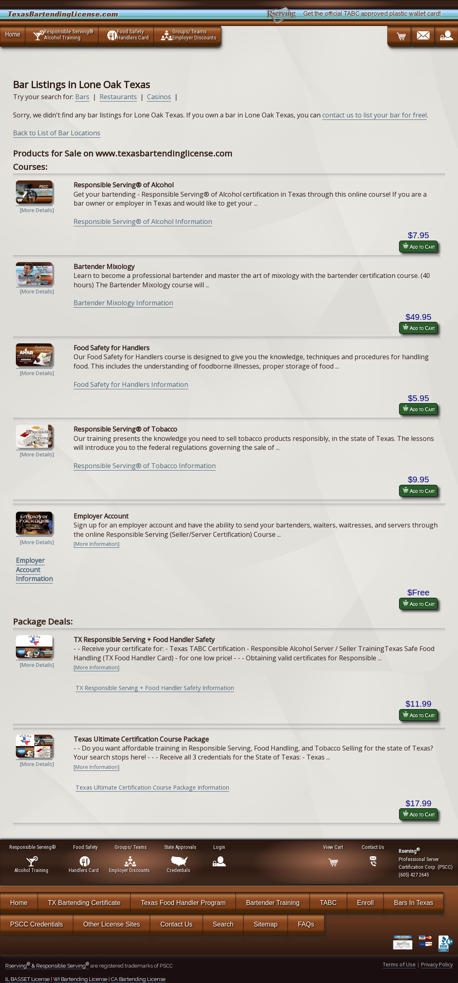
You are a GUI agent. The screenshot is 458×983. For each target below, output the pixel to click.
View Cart (333, 847)
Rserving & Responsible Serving (47, 966)
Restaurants (118, 96)
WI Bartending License (80, 979)
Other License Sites (111, 924)
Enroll (365, 902)
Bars (82, 96)
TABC (328, 902)
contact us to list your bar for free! (374, 115)
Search (223, 924)
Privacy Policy (437, 964)
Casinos (159, 96)
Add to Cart (418, 246)
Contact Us (176, 924)
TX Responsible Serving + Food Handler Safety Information (155, 688)
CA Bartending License (138, 979)
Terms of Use (399, 964)
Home (12, 34)
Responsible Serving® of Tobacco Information (145, 465)
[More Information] (96, 543)
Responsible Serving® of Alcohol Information (143, 221)
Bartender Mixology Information (123, 302)
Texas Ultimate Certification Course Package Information (152, 787)
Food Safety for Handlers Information (131, 384)
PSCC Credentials (36, 924)
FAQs (306, 924)
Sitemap (266, 924)
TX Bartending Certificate (84, 902)
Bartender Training (273, 902)
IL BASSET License (27, 979)
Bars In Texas (413, 902)
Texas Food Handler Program (183, 902)
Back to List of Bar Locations (56, 132)
